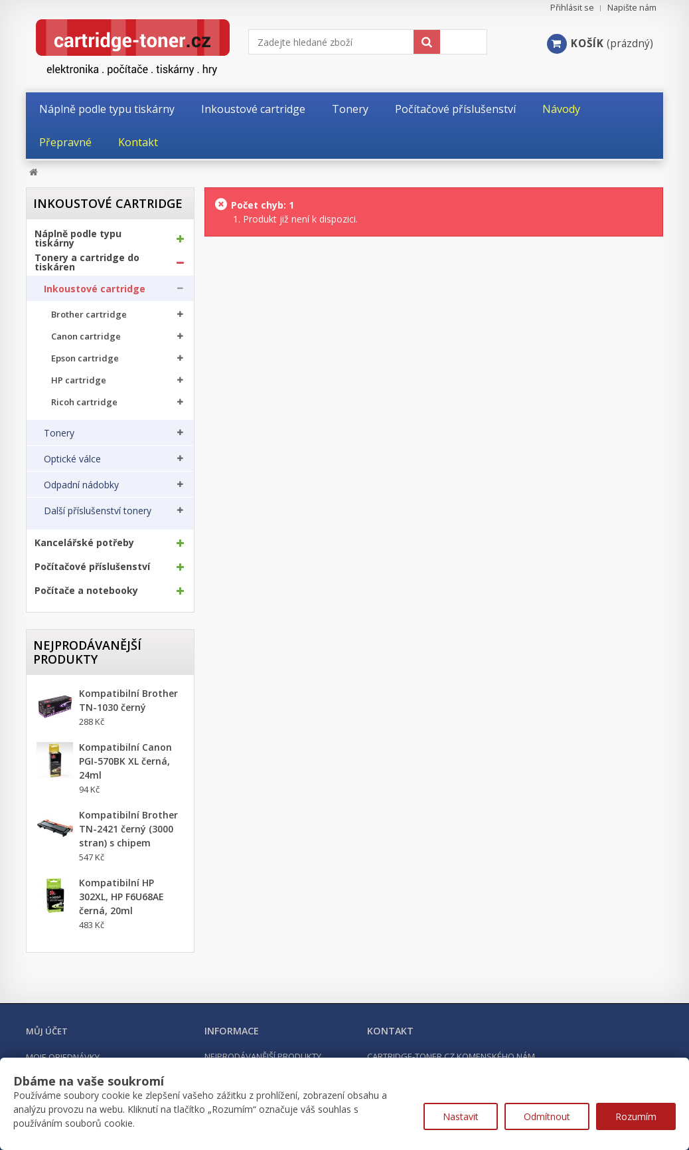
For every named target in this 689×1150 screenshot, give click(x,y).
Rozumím (635, 1116)
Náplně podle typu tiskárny (78, 238)
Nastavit (461, 1116)
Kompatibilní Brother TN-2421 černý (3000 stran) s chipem (128, 829)
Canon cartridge (86, 336)
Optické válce (72, 459)
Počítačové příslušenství (92, 566)
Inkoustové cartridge (94, 289)
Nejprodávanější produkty (87, 652)
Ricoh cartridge (84, 402)
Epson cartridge (85, 358)
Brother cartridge (89, 314)
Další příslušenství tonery (97, 511)
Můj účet (47, 1031)
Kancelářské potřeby (84, 542)
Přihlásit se (572, 7)
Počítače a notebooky (86, 590)
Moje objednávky (63, 1057)
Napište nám (631, 7)
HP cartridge (78, 380)
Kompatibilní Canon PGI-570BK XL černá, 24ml (125, 761)
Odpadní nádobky (81, 485)
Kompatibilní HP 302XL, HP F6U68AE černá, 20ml (121, 896)
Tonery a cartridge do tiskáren (87, 262)
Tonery (59, 433)
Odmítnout (547, 1116)
